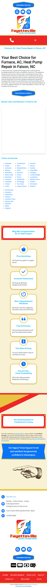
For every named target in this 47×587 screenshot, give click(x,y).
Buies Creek (9, 175)
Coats (7, 186)
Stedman (8, 204)
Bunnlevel (8, 177)
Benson (7, 170)
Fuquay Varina (21, 186)
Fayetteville (20, 179)
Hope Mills (33, 170)
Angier (7, 166)
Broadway (8, 172)
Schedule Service (23, 5)
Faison (19, 175)
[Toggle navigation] (35, 40)
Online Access (19, 584)
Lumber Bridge (35, 175)
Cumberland (21, 163)
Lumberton (33, 177)
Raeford (32, 186)
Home (5, 575)
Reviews (25, 579)
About (41, 575)
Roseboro (8, 192)
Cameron (8, 179)
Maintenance (17, 575)
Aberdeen (8, 163)
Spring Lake (9, 201)
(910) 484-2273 (11, 497)
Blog (39, 579)
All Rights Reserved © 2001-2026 (30, 584)
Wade (7, 206)
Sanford (7, 197)
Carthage (8, 182)
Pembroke (33, 184)
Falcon (19, 177)
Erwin (19, 170)
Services (31, 575)
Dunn (18, 166)
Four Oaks (20, 184)
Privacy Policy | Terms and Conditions (23, 586)
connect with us (19, 433)
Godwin (32, 168)
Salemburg (8, 194)
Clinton (7, 184)
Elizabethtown (21, 168)
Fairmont (20, 172)
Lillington (33, 172)
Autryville (8, 168)
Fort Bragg (20, 182)
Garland (32, 163)
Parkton (32, 182)
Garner (32, 166)
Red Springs (9, 190)
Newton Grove (35, 179)
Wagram (8, 208)
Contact (9, 579)
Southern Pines (10, 199)
